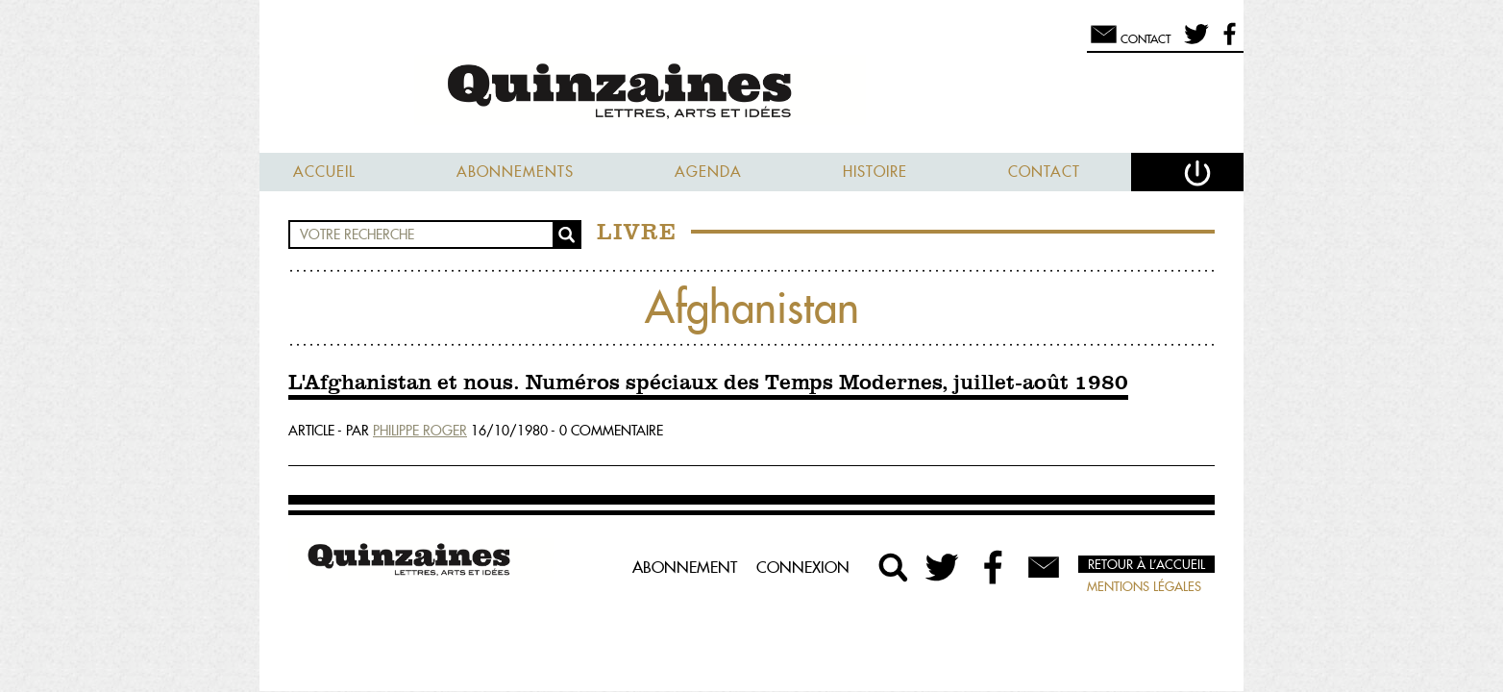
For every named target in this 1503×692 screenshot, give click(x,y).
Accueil (324, 171)
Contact (1044, 171)
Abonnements (515, 171)
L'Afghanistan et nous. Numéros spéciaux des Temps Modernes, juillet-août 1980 (708, 383)
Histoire (875, 171)
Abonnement (684, 567)
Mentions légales (1144, 586)
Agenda (708, 171)
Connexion (803, 567)
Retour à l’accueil (1146, 564)
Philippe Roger (420, 430)
